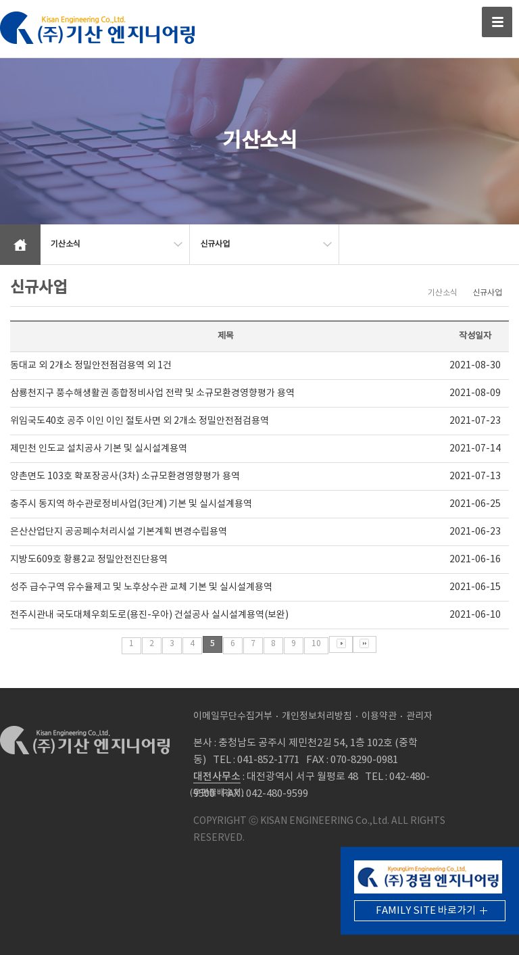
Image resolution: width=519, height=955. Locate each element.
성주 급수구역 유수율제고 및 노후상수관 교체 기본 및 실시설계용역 (141, 587)
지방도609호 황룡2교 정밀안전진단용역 (89, 559)
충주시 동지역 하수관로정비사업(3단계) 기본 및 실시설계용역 (131, 504)
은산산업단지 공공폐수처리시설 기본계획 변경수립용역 (118, 532)
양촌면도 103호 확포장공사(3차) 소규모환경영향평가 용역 (125, 476)
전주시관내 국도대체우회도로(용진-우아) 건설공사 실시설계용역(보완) (149, 615)
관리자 (419, 716)
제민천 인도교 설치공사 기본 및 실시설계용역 (98, 448)
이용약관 (379, 716)
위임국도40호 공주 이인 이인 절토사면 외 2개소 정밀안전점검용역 (139, 421)
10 (316, 643)
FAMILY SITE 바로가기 (426, 910)
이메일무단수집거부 (232, 716)
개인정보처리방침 (317, 716)
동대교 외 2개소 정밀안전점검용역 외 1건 (91, 365)
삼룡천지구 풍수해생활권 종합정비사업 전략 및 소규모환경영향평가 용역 (152, 393)
